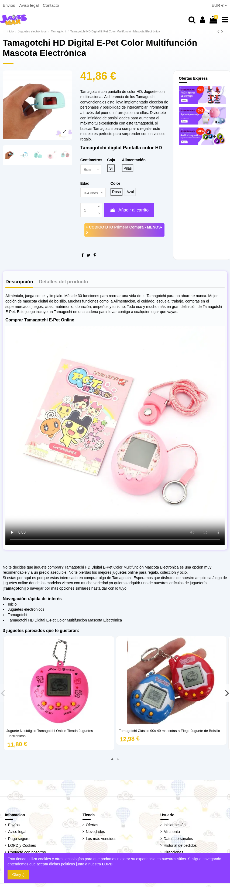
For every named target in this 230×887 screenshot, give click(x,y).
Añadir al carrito (129, 211)
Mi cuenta (172, 833)
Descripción (19, 282)
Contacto (51, 5)
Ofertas (92, 826)
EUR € (219, 5)
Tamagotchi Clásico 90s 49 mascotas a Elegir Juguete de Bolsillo (169, 732)
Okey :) (18, 874)
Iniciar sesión (175, 826)
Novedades (95, 833)
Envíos (9, 5)
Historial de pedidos (180, 846)
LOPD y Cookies (22, 846)
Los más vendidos (101, 839)
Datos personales (178, 839)
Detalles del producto (63, 282)
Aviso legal (29, 5)
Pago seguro (18, 839)
